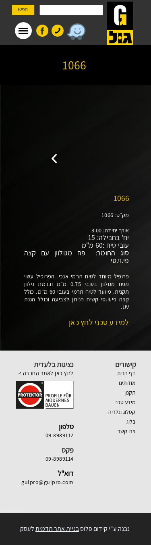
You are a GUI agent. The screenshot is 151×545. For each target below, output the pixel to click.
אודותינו (127, 382)
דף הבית (126, 373)
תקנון (129, 392)
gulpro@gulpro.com (47, 482)
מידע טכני (124, 402)
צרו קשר (126, 431)
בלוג (130, 421)
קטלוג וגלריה (121, 412)
